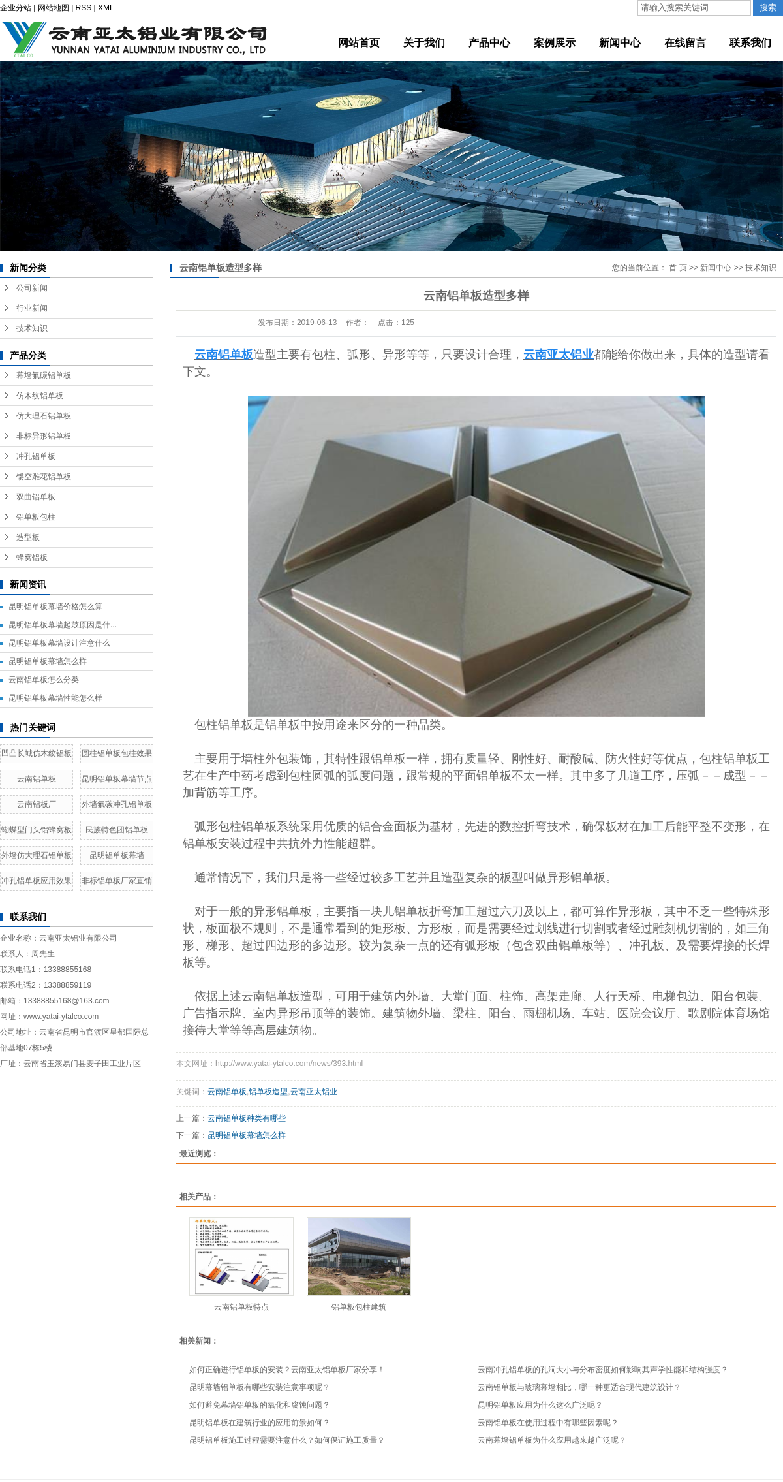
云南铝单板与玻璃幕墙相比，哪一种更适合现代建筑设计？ (579, 1387)
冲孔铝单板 (35, 456)
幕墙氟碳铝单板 (43, 375)
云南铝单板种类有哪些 (246, 1118)
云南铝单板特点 (241, 1307)
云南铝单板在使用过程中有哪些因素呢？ (548, 1422)
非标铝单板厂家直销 (117, 880)
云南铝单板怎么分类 (43, 679)
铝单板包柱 (35, 517)
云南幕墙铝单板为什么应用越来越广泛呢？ (552, 1440)
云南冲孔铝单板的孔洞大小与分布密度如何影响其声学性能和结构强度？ (603, 1369)
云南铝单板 (36, 778)
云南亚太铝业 (313, 1091)
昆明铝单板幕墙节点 (117, 778)
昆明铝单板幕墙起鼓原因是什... (62, 624)
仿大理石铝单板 (43, 415)
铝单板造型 (268, 1091)
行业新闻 (32, 308)
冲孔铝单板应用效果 (36, 880)
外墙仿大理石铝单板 (36, 855)
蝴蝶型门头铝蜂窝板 (36, 829)
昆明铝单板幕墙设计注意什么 (59, 643)
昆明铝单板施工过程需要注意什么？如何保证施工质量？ (287, 1440)
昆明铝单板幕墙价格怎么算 (55, 606)
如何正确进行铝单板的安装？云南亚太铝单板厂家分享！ (287, 1369)
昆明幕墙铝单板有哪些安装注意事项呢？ (259, 1387)
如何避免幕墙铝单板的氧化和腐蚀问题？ (259, 1405)
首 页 (677, 267)
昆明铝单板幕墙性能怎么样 (55, 697)
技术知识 (32, 328)
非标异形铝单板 (43, 436)
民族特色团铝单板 (116, 829)
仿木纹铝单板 (39, 395)
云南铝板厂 (36, 804)
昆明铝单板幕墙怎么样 (47, 661)
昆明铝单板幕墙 (116, 855)
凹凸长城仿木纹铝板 (36, 753)
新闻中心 (715, 267)
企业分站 (15, 7)
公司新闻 (32, 287)
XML (106, 7)
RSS (84, 7)
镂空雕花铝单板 (43, 476)
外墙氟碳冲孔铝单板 (117, 804)
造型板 (28, 537)
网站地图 (53, 7)
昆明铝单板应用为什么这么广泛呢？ (540, 1405)
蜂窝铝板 (32, 557)
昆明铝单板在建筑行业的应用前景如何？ (259, 1422)
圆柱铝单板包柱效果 (117, 753)
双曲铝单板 (35, 496)
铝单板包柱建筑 (358, 1307)
